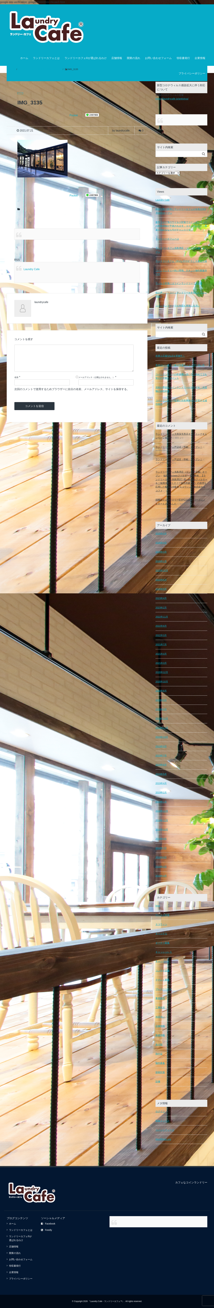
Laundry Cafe (32, 269)
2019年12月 (161, 718)
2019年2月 (161, 792)
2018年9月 (161, 838)
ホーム (24, 58)
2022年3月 (161, 635)
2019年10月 (161, 737)
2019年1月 (161, 801)
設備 (157, 1081)
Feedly (46, 1229)
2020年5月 (161, 700)
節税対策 (160, 1072)
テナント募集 (162, 979)
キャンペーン (162, 961)
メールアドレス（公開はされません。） (96, 383)
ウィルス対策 (162, 914)
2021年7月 (161, 644)
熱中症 (159, 1053)
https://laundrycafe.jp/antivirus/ (171, 98)
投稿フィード (162, 1120)
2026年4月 (161, 542)
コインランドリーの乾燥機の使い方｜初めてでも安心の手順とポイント (181, 376)
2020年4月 (161, 709)
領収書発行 (183, 58)
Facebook (48, 1223)
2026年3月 (161, 551)
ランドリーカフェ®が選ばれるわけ (86, 58)
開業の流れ (133, 58)
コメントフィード (164, 1129)
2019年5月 (161, 774)
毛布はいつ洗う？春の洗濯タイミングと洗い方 (180, 365)
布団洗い (160, 1016)
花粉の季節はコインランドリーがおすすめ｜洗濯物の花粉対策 (181, 389)
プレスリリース (163, 989)
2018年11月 (161, 820)
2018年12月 (161, 811)
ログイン (160, 1111)
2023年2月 (161, 607)
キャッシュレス (163, 952)
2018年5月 (161, 866)
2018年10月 (161, 829)
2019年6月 (161, 764)
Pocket (74, 115)
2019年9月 (161, 746)
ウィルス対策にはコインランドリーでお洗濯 (178, 283)
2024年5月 (161, 589)
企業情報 (200, 58)
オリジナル (161, 933)
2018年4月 (161, 875)
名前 (16, 383)
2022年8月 (161, 625)
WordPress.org (163, 1139)
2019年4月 (161, 783)
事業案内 (160, 998)
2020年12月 (161, 672)
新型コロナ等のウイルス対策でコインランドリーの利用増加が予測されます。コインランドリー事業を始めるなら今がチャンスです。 (181, 226)
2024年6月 (161, 579)
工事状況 (160, 1007)
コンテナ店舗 (162, 970)
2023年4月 (161, 598)
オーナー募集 (162, 942)
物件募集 (160, 1063)
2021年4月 (161, 653)
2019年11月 (161, 727)
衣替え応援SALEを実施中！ (170, 355)
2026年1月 (161, 561)
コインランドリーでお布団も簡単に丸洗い (177, 305)
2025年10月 (161, 570)
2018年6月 (161, 857)
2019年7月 (161, 755)
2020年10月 (161, 681)
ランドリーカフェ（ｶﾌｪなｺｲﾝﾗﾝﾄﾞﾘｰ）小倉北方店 (181, 261)
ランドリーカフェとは (46, 58)
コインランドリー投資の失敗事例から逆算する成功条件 (181, 402)
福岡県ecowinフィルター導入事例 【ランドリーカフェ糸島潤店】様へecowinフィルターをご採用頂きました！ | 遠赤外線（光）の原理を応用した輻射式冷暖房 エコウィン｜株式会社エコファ (181, 483)
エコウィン (161, 924)
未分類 (159, 1044)
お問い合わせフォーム (158, 58)
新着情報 (160, 1035)
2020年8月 (161, 690)
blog (157, 905)
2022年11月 (161, 616)
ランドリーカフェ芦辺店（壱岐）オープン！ (178, 447)
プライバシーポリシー (192, 73)
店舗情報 (116, 58)
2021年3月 (161, 663)
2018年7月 (161, 848)
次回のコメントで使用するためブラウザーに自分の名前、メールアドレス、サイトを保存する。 (71, 394)
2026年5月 (161, 533)
